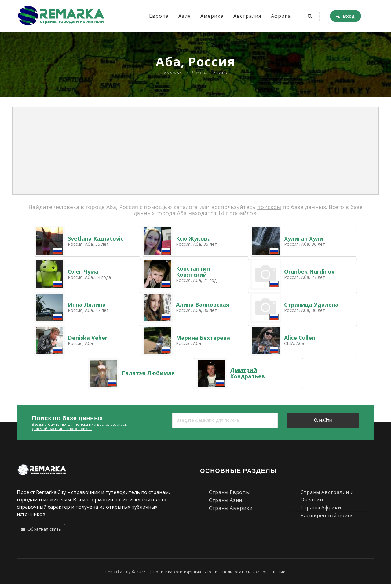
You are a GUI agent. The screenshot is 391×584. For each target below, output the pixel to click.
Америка (212, 16)
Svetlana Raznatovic (95, 238)
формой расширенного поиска (62, 428)
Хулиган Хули (303, 238)
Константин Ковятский (193, 271)
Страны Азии (225, 500)
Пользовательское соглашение (253, 572)
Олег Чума (83, 271)
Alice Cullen (299, 337)
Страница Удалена (311, 304)
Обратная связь (41, 529)
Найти (323, 420)
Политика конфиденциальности (185, 572)
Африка (281, 16)
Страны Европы (229, 492)
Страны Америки (231, 508)
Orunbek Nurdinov (309, 271)
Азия (184, 16)
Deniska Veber (88, 337)
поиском (269, 207)
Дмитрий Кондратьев (247, 373)
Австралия (247, 16)
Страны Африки (321, 507)
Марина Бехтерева (203, 337)
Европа (159, 16)
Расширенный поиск (327, 515)
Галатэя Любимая (148, 373)
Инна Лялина (87, 304)
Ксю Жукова (193, 238)
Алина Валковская (202, 304)
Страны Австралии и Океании (327, 496)
